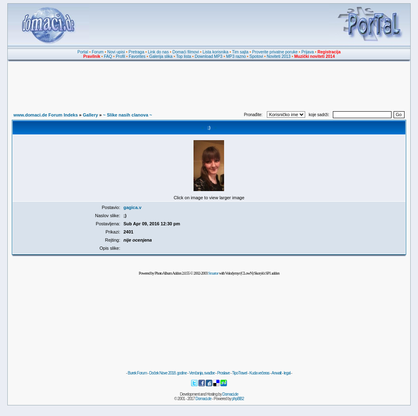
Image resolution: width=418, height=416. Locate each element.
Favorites (137, 56)
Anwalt (276, 373)
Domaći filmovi (185, 52)
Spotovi (256, 56)
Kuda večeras (259, 373)
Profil (120, 56)
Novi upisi (116, 52)
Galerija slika (160, 56)
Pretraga (136, 52)
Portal (82, 52)
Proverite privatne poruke (275, 52)
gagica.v (132, 207)
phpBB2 (238, 398)
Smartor (213, 273)
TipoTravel (239, 373)
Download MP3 (208, 56)
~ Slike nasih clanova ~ (127, 114)
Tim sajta (240, 52)
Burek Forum (137, 373)
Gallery (90, 114)
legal (287, 373)
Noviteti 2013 (278, 56)
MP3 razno (236, 56)
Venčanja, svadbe (202, 373)
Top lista (183, 56)
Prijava (307, 52)
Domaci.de (230, 394)
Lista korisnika (215, 52)
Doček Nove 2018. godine (168, 373)
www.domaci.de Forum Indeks (45, 114)
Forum (97, 52)
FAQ (108, 56)
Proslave (223, 373)
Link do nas (158, 52)
